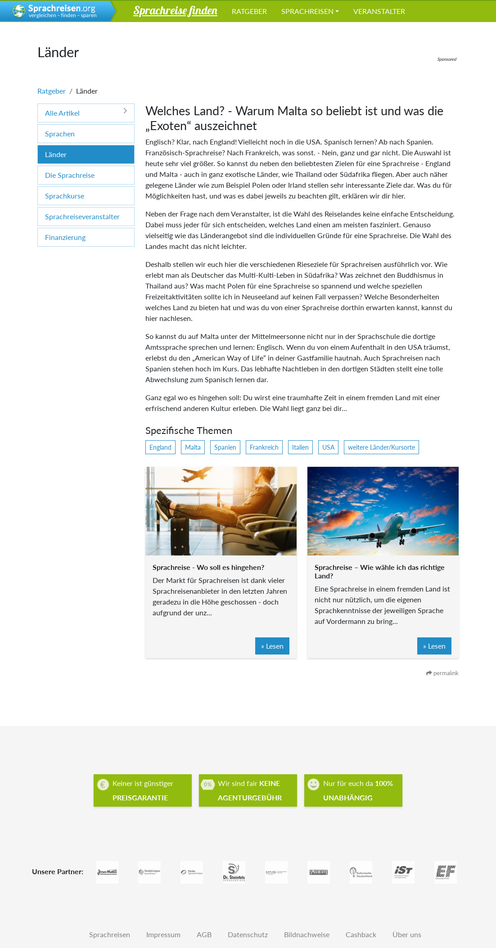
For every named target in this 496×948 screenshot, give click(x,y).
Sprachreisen (307, 11)
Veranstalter (379, 11)
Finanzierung (65, 237)
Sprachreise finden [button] (175, 10)
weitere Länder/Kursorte (381, 447)
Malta (193, 447)
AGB (204, 934)
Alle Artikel (86, 112)
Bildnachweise (306, 934)
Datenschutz (248, 934)
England (160, 447)
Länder (56, 154)
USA (328, 447)
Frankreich (264, 447)
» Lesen (272, 645)
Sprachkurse (64, 195)
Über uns (406, 934)
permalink (442, 673)
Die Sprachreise (70, 175)
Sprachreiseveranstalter (82, 216)
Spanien (225, 447)
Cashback (361, 934)
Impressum (163, 934)
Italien (300, 447)
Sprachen (60, 133)
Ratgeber (249, 11)
